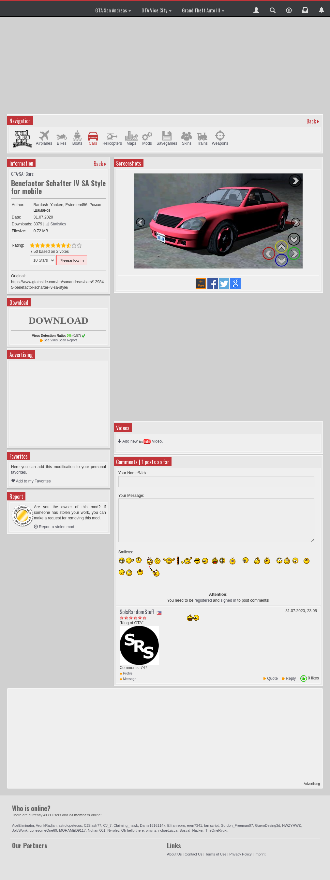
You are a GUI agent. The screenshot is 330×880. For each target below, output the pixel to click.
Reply (291, 678)
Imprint (260, 854)
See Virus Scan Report (60, 340)
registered (203, 600)
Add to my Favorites (31, 481)
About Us (174, 854)
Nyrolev (113, 830)
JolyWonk (19, 830)
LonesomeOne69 (43, 830)
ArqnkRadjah (46, 825)
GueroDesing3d (267, 825)
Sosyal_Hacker (191, 830)
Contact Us (193, 854)
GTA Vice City (157, 10)
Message (128, 679)
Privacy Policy (240, 854)
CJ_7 (107, 825)
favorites (18, 472)
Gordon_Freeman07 (237, 825)
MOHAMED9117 (72, 830)
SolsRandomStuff (137, 612)
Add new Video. (140, 441)
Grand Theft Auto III (203, 10)
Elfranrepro (176, 825)
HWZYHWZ (291, 825)
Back (311, 121)
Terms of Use (215, 854)
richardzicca (168, 830)
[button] (256, 8)
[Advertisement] (165, 65)
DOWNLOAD (58, 320)
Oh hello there (132, 830)
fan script (211, 825)
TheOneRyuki (216, 830)
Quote (272, 678)
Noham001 (96, 830)
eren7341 (194, 825)
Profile (126, 673)
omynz (151, 830)
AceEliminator (23, 825)
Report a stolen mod (54, 527)
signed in (228, 600)
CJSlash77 (92, 825)
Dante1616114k (152, 825)
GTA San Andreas (113, 10)
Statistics (55, 224)
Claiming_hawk (125, 825)
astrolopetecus (70, 825)
